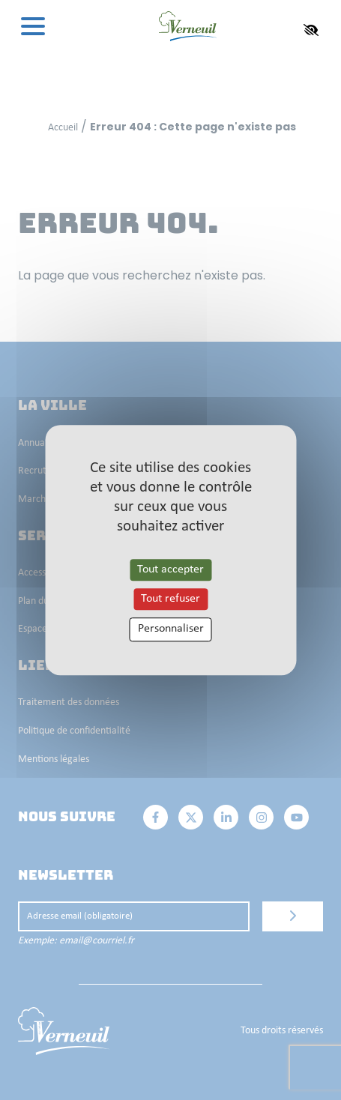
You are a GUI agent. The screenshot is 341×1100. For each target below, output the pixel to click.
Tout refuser (170, 599)
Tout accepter (170, 569)
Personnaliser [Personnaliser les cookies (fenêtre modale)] (171, 629)
